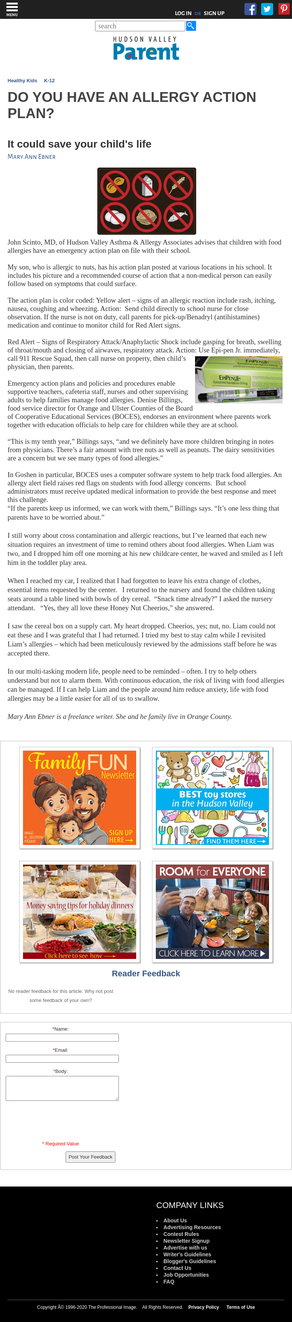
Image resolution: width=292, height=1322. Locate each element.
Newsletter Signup (186, 1241)
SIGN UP (214, 13)
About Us (175, 1220)
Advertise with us (185, 1248)
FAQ (168, 1282)
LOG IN (183, 13)
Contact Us (177, 1268)
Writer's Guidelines (187, 1254)
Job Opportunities (186, 1275)
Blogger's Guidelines (189, 1261)
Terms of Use (241, 1307)
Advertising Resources (192, 1227)
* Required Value (60, 1144)
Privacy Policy (203, 1307)
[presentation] (62, 1122)
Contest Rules (181, 1234)
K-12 (49, 80)
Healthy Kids (22, 80)
